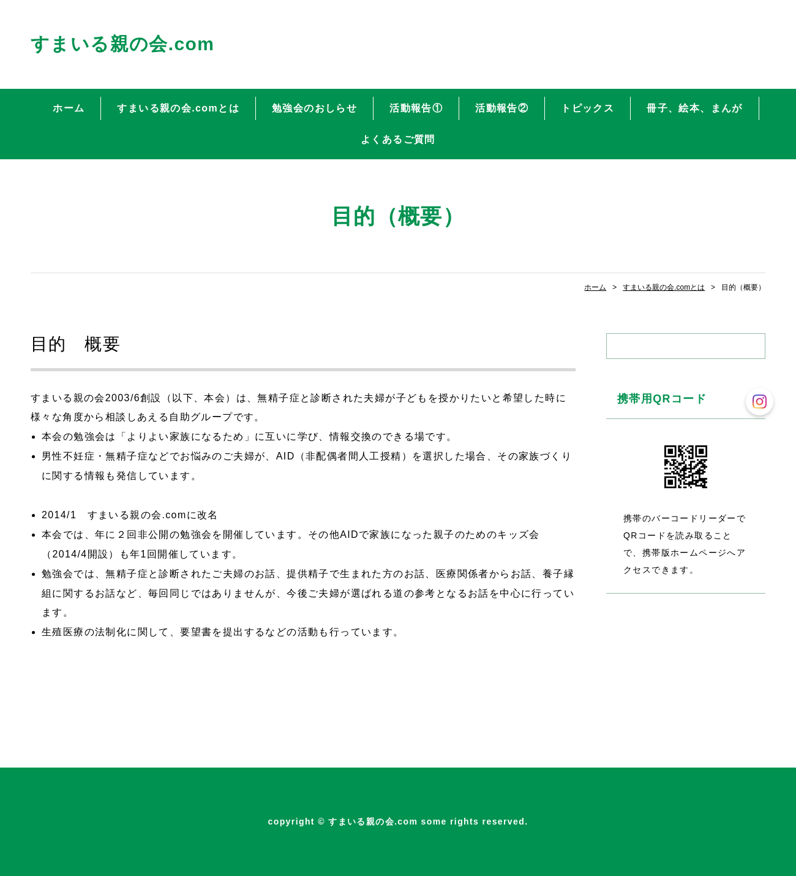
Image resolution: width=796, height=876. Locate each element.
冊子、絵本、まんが (695, 108)
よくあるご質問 (398, 139)
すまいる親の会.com (122, 44)
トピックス (587, 108)
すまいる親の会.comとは (178, 108)
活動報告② (501, 108)
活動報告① (416, 108)
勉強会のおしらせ (314, 108)
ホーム (68, 108)
